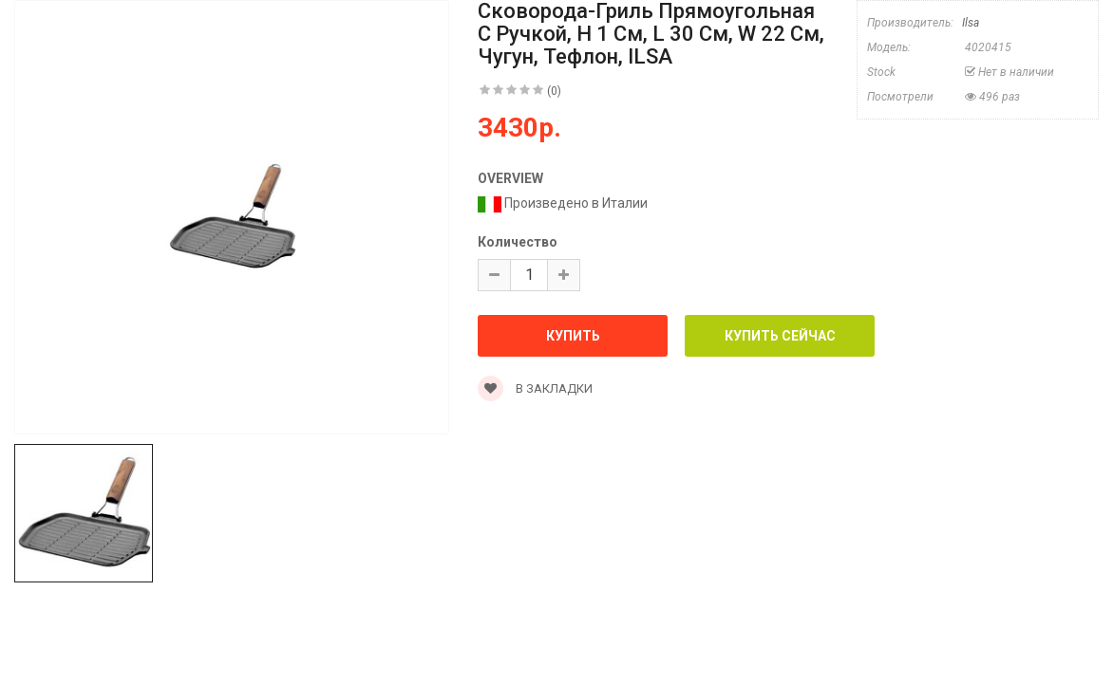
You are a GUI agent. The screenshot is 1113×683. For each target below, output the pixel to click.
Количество (517, 241)
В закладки (535, 388)
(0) (554, 91)
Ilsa (970, 22)
